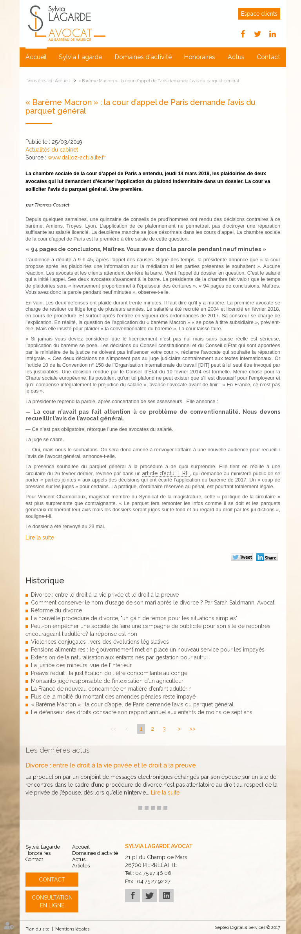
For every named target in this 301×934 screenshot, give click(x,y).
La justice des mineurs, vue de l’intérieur (81, 665)
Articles (81, 866)
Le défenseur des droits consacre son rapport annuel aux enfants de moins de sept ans (141, 712)
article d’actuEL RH (166, 473)
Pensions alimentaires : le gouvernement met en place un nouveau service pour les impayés (148, 649)
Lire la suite (39, 537)
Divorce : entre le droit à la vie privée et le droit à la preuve (105, 595)
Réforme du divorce (56, 610)
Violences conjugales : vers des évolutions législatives (100, 642)
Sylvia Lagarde (80, 57)
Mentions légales (72, 929)
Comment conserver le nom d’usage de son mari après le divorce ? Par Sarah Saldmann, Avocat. (153, 602)
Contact (268, 57)
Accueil (36, 57)
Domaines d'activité (143, 57)
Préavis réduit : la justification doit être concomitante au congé (109, 673)
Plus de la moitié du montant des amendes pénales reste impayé (113, 696)
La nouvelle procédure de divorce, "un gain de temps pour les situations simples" (134, 618)
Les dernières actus (57, 750)
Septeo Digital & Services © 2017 (247, 927)
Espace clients (259, 14)
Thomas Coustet (51, 205)
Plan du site (37, 929)
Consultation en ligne (52, 901)
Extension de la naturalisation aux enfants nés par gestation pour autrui (119, 657)
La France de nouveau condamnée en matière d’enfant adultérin (111, 689)
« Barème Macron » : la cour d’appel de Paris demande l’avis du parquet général (158, 80)
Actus (236, 57)
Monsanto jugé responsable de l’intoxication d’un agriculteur (107, 681)
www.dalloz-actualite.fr (76, 157)
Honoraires (199, 57)
